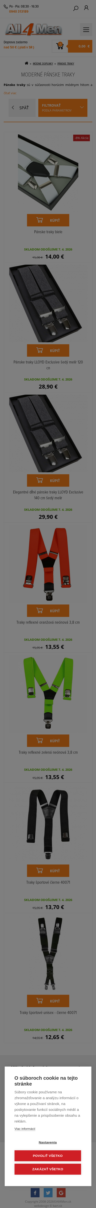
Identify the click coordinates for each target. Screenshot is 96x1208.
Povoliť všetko (48, 1156)
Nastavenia (48, 1142)
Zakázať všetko (47, 1169)
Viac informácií (24, 1129)
